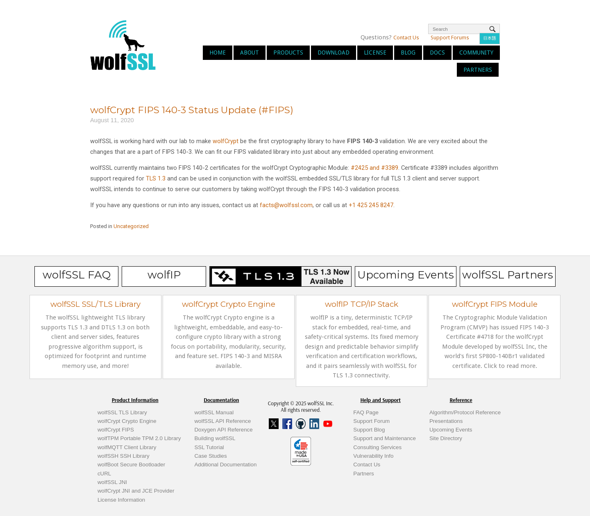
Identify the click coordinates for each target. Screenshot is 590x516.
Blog (408, 52)
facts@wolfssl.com (285, 205)
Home (217, 52)
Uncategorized (131, 226)
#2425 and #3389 (374, 167)
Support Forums (450, 37)
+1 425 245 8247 (370, 205)
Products (288, 52)
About (249, 52)
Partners (477, 69)
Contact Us (406, 37)
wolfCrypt (225, 141)
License (375, 52)
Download (333, 52)
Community (476, 52)
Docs (437, 52)
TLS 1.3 (156, 178)
